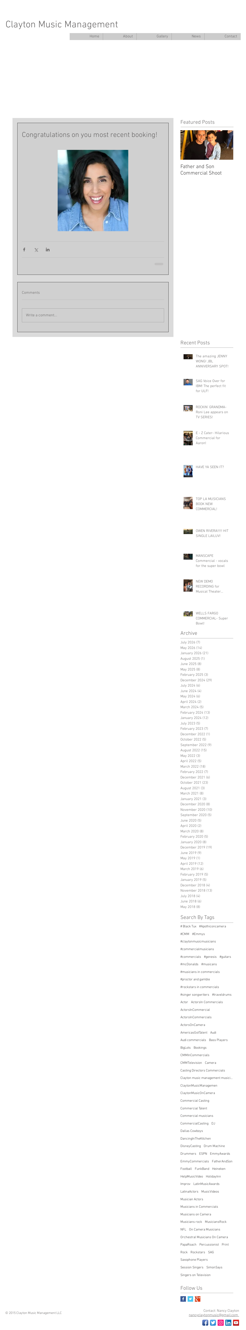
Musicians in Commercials (199, 1207)
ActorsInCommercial (195, 1010)
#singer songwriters (194, 995)
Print (225, 1245)
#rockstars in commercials (199, 987)
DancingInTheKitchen (195, 1139)
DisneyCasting (190, 1146)
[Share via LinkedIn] (47, 249)
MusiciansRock (216, 1222)
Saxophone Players (194, 1260)
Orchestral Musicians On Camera (204, 1237)
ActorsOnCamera (192, 1025)
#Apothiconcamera (212, 926)
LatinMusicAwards (206, 1184)
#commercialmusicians (197, 949)
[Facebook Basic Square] (183, 1299)
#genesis (210, 957)
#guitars (225, 957)
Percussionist (209, 1245)
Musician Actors (191, 1199)
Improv (185, 1184)
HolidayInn (213, 1177)
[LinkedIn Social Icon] (228, 1323)
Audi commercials (193, 1040)
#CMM (184, 934)
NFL (183, 1230)
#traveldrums (222, 995)
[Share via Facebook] (24, 249)
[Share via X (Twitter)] (36, 249)
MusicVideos (210, 1192)
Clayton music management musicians (206, 1078)
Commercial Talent (193, 1108)
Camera (210, 1063)
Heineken (219, 1169)
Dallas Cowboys (191, 1131)
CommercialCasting (194, 1124)
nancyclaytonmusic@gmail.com (214, 1315)
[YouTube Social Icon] (236, 1323)
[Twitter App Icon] (213, 1323)
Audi (213, 1033)
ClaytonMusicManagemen (198, 1086)
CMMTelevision (191, 1063)
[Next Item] (225, 145)
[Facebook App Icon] (205, 1323)
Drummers (188, 1154)
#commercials (190, 957)
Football (186, 1169)
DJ (213, 1124)
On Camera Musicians (204, 1230)
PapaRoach (188, 1245)
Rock (184, 1252)
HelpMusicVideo (191, 1177)
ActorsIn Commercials (207, 1002)
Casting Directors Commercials (202, 1071)
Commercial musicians (196, 1116)
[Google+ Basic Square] (197, 1299)
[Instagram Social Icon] (221, 1323)
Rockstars (198, 1252)
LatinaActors (189, 1192)
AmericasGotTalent (193, 1033)
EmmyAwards (220, 1154)
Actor (184, 1002)
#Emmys (198, 934)
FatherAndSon (222, 1161)
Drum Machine (214, 1146)
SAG (211, 1252)
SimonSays (214, 1267)
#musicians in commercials (200, 972)
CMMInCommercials (194, 1055)
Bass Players (218, 1040)
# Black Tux (188, 926)
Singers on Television (195, 1275)
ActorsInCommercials (196, 1017)
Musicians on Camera (195, 1214)
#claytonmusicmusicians (198, 942)
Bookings (200, 1048)
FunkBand (202, 1169)
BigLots (185, 1048)
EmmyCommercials (194, 1161)
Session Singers (191, 1267)
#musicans (209, 964)
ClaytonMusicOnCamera (197, 1093)
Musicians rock (191, 1222)
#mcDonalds (189, 964)
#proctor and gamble (195, 979)
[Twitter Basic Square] (190, 1299)
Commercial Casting (194, 1101)
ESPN (203, 1154)
